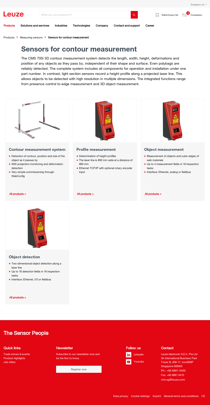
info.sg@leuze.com (173, 379)
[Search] (134, 15)
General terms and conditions (181, 396)
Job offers (10, 362)
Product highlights (14, 358)
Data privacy (120, 396)
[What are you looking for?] (85, 15)
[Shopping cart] (204, 13)
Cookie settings (140, 396)
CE (203, 396)
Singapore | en (198, 4)
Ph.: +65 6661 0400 (173, 370)
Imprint (157, 396)
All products (16, 193)
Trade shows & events (17, 354)
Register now (79, 369)
